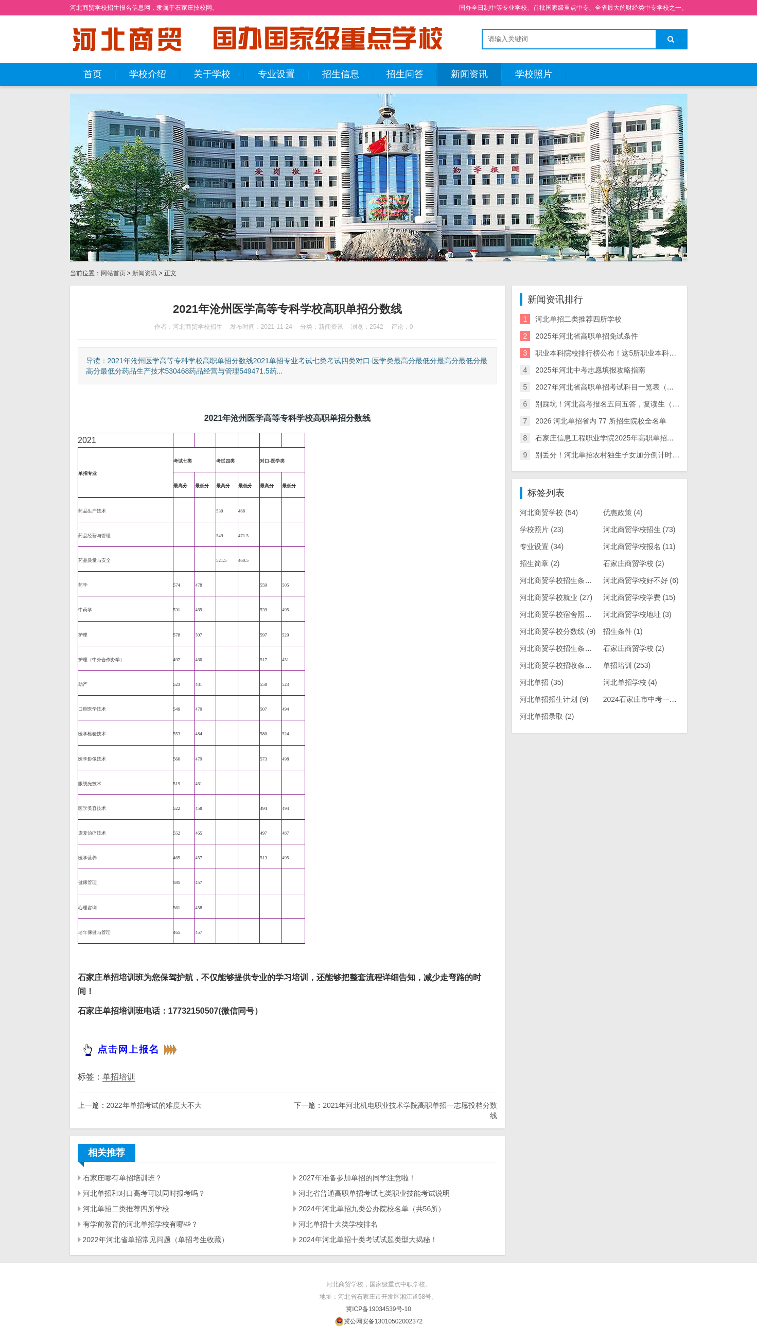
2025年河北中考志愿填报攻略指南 (590, 370)
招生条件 (623, 631)
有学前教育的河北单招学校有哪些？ (140, 1224)
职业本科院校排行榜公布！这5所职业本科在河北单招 (620, 353)
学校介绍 (147, 74)
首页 (92, 74)
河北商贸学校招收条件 (561, 665)
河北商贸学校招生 (639, 529)
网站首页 (113, 273)
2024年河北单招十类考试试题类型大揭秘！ (367, 1239)
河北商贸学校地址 (637, 614)
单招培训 (118, 1076)
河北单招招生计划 (554, 699)
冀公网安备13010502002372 (383, 1321)
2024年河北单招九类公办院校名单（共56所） (371, 1209)
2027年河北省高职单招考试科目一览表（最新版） (615, 387)
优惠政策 (623, 512)
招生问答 (405, 74)
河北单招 (542, 682)
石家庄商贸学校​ (633, 563)
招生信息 (340, 74)
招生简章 (539, 563)
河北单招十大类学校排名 (338, 1224)
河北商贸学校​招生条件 (561, 580)
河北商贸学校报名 (639, 546)
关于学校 (212, 74)
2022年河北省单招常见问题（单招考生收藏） (155, 1239)
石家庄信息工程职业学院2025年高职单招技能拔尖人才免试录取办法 (644, 438)
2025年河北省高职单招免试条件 (586, 336)
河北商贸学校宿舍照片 (561, 614)
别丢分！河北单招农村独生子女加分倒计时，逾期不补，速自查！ (639, 455)
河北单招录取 (547, 716)
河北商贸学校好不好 (641, 580)
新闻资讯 (469, 74)
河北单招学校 (630, 682)
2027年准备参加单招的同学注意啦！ (356, 1178)
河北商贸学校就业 (556, 597)
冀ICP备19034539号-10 (378, 1309)
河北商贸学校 (549, 512)
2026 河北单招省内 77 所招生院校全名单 (600, 421)
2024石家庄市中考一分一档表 (656, 699)
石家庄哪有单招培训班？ (122, 1178)
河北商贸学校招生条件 (563, 648)
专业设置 (276, 74)
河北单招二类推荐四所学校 (126, 1209)
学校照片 (533, 74)
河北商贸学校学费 (639, 597)
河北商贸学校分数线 (557, 631)
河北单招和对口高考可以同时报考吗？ (144, 1193)
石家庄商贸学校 (633, 648)
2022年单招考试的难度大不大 (154, 1105)
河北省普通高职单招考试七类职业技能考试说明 (374, 1193)
